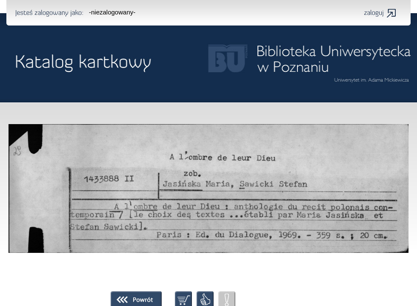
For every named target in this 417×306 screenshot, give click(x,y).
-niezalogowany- (112, 12)
